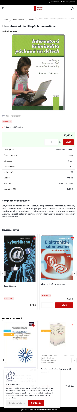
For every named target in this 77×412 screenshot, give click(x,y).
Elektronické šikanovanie (53, 284)
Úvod (6, 19)
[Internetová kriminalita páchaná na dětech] (38, 72)
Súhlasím (36, 402)
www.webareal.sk (48, 409)
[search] (72, 8)
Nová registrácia (69, 2)
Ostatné (31, 19)
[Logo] (38, 8)
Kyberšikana (10, 286)
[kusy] (51, 142)
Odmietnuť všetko (17, 403)
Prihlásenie (55, 2)
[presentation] (3, 273)
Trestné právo (18, 19)
